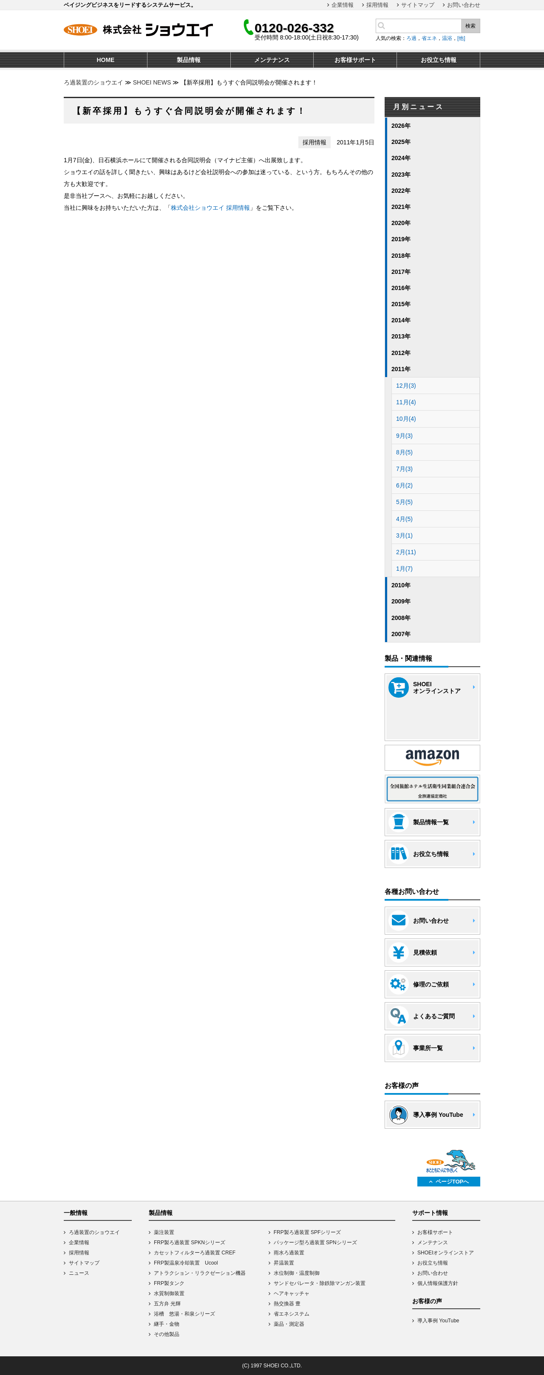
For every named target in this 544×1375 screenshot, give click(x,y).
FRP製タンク (169, 1283)
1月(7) (404, 568)
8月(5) (404, 452)
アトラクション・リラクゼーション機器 (200, 1273)
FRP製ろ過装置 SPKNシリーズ (189, 1242)
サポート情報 (430, 1212)
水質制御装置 (169, 1293)
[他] (461, 38)
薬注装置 (164, 1232)
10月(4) (406, 418)
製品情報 (161, 1212)
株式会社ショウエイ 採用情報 (210, 207)
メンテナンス (432, 1242)
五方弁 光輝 (167, 1304)
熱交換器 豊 (287, 1304)
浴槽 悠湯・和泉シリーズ (184, 1314)
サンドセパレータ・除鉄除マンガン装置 (320, 1283)
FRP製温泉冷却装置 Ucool (186, 1263)
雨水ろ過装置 (289, 1253)
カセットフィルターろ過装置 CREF (194, 1253)
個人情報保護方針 (437, 1283)
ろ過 (411, 38)
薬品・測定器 (289, 1324)
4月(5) (404, 519)
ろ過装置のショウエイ (93, 82)
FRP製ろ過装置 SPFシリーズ (307, 1232)
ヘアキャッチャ (291, 1293)
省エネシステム (291, 1314)
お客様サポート (435, 1232)
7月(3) (404, 468)
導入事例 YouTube (438, 1321)
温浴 (447, 38)
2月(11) (406, 552)
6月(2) (404, 485)
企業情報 (343, 5)
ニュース (79, 1273)
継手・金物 (166, 1324)
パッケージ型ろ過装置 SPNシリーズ (315, 1242)
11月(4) (406, 402)
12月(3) (406, 385)
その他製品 (166, 1334)
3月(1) (404, 535)
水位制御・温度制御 (297, 1273)
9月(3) (404, 435)
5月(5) (404, 502)
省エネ (429, 38)
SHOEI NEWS (152, 82)
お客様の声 (427, 1301)
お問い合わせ (463, 5)
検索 (470, 26)
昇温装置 (284, 1263)
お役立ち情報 (432, 1263)
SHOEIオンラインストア (445, 1253)
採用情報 (377, 5)
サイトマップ (417, 5)
